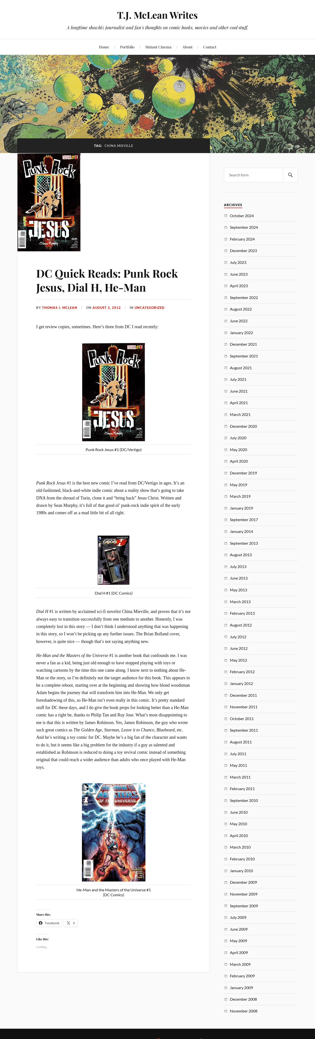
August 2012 (241, 625)
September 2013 (244, 543)
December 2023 (243, 250)
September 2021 (244, 356)
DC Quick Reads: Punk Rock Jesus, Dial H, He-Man (107, 280)
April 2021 (239, 402)
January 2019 (241, 508)
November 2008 (243, 1011)
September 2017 (244, 519)
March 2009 (240, 964)
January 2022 (241, 332)
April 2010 (239, 835)
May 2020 (238, 449)
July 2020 (238, 437)
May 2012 (238, 660)
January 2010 (241, 870)
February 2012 (242, 671)
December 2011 (243, 695)
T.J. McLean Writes (157, 15)
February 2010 (242, 858)
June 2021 (239, 391)
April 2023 (239, 285)
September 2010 (244, 800)
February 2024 (242, 239)
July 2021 (238, 379)
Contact (209, 46)
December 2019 (243, 472)
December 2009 (243, 882)
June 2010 (239, 812)
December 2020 (243, 426)
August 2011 (241, 742)
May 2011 (238, 765)
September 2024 (244, 227)
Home (104, 46)
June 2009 (239, 929)
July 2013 (238, 566)
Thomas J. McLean (59, 308)
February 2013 (242, 613)
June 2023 (239, 274)
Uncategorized (150, 308)
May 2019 (238, 484)
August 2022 (241, 309)
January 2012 (241, 683)
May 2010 (238, 823)
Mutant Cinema (158, 46)
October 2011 (242, 718)
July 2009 (238, 917)
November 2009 (243, 894)
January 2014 (241, 531)
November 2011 (243, 706)
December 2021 (243, 344)
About (187, 46)
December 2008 (243, 999)
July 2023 (238, 262)
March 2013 (240, 601)
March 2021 (240, 414)
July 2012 (238, 636)
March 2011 (240, 777)
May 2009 (238, 940)
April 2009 (239, 952)
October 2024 (242, 215)
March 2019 (240, 496)
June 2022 (239, 320)
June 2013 (239, 578)
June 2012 (239, 648)
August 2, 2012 (107, 308)
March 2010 (240, 847)
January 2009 (241, 987)
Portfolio (127, 46)
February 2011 (242, 788)
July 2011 (238, 753)
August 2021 (241, 367)
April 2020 (239, 461)
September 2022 (244, 297)
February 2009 (242, 975)
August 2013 (241, 554)
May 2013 (238, 589)
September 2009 (244, 905)
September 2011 (244, 730)
